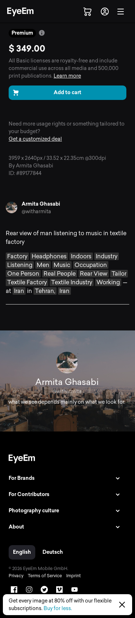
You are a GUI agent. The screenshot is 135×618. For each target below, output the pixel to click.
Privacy (16, 575)
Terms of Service (45, 575)
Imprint (73, 575)
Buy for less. (58, 608)
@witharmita (36, 212)
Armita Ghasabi (41, 204)
